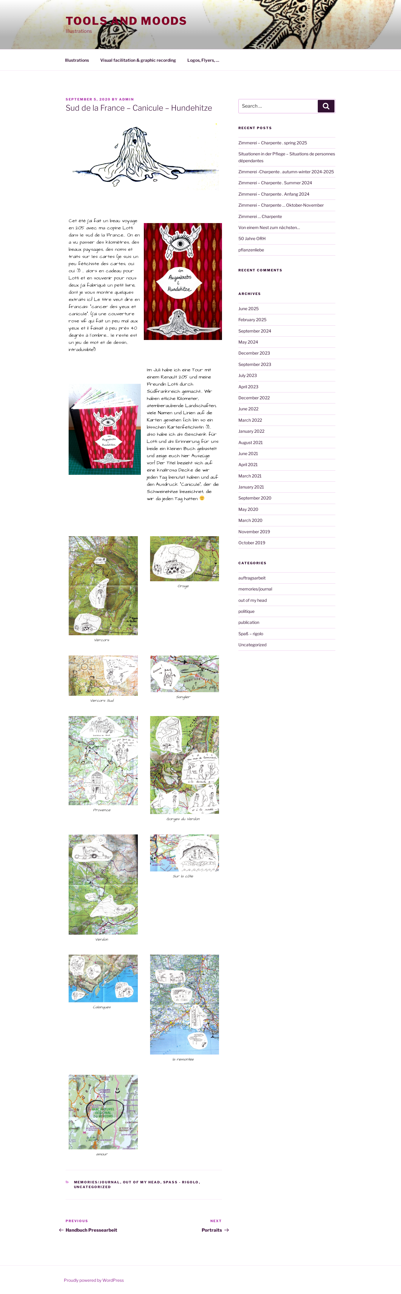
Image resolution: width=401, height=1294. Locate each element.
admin (126, 99)
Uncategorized (92, 1187)
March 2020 (250, 520)
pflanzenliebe (251, 249)
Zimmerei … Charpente (260, 216)
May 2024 (248, 341)
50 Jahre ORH (252, 238)
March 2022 (250, 420)
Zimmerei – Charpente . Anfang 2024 (273, 194)
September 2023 (254, 364)
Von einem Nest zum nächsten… (269, 227)
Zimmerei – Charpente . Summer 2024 (275, 182)
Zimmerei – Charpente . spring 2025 (272, 142)
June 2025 (248, 308)
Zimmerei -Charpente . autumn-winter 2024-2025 (286, 171)
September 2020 (255, 497)
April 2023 (248, 386)
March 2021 (250, 475)
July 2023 (247, 375)
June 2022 (248, 408)
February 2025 (252, 319)
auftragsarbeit (252, 577)
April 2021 (248, 464)
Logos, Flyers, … (203, 60)
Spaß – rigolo (250, 633)
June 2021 (248, 453)
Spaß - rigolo (181, 1182)
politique (246, 611)
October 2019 (251, 542)
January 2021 (251, 486)
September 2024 (254, 330)
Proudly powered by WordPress (94, 1280)
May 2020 (248, 509)
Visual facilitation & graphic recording (138, 60)
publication (248, 622)
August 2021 (250, 442)
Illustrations (77, 60)
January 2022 (251, 431)
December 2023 (254, 352)
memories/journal (97, 1182)
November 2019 (254, 531)
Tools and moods (126, 20)
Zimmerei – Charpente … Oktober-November (281, 205)
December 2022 (254, 397)
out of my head (142, 1182)
